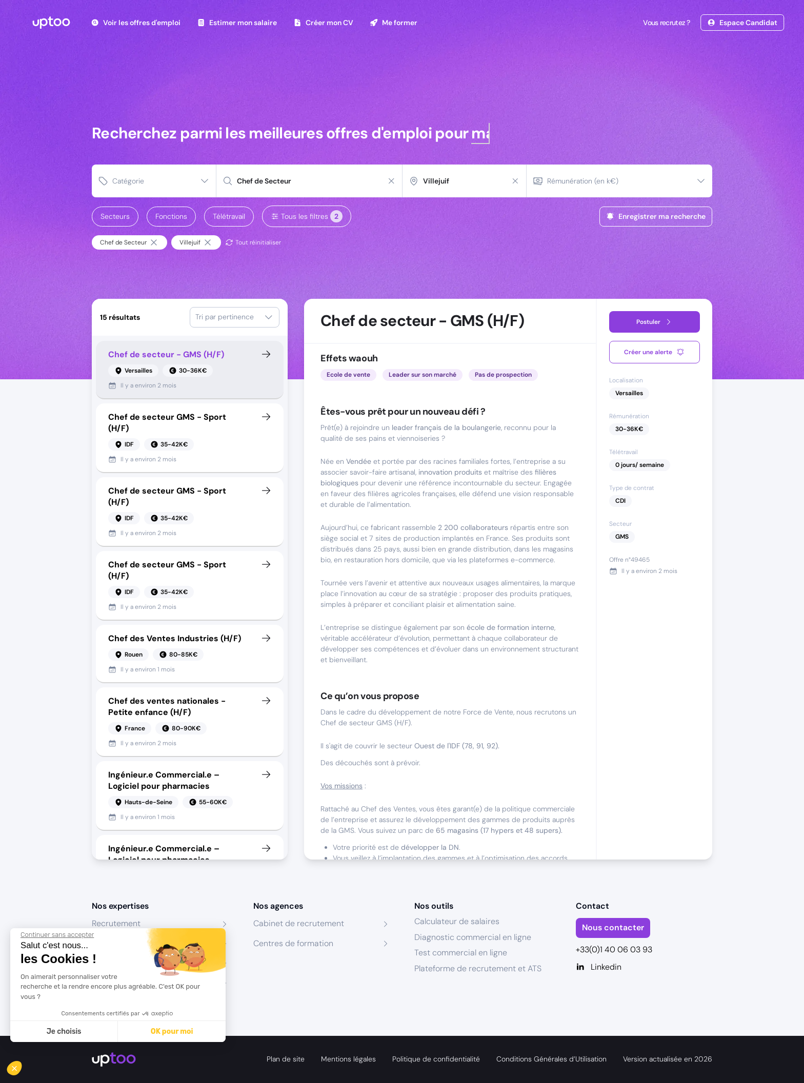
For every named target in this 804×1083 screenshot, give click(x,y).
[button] (21, 1065)
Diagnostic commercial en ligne (472, 937)
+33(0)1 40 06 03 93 (614, 949)
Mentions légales (348, 1059)
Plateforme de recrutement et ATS (477, 968)
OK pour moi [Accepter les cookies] (172, 1031)
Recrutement (116, 923)
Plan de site (286, 1059)
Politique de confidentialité (436, 1059)
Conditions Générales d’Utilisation (551, 1059)
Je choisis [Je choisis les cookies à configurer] (64, 1031)
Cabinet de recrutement (298, 923)
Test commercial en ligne (460, 952)
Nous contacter (613, 927)
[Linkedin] (644, 967)
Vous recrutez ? (665, 22)
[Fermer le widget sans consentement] (57, 935)
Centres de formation (293, 943)
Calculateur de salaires (456, 921)
